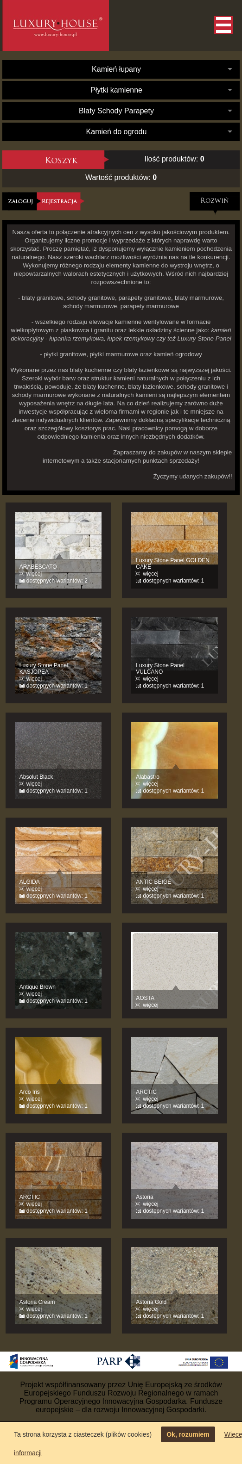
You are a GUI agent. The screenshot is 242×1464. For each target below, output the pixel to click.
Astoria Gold (151, 1302)
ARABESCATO (38, 567)
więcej (34, 574)
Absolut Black (36, 777)
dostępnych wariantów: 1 (173, 580)
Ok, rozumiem (188, 1434)
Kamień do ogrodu (116, 132)
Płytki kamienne (116, 90)
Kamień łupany (116, 69)
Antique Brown (37, 987)
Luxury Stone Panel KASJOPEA (43, 668)
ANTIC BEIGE (153, 882)
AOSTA (145, 998)
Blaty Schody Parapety (116, 111)
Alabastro (147, 777)
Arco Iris (29, 1092)
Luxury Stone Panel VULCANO (160, 668)
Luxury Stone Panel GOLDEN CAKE (173, 563)
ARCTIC (146, 1092)
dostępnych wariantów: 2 (57, 580)
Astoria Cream (37, 1302)
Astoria (144, 1197)
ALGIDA (29, 882)
